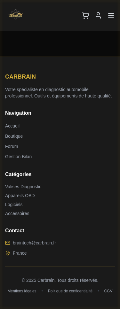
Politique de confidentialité (70, 291)
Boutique (14, 136)
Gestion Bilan (18, 156)
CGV (108, 291)
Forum (11, 146)
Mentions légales (22, 291)
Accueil (12, 125)
